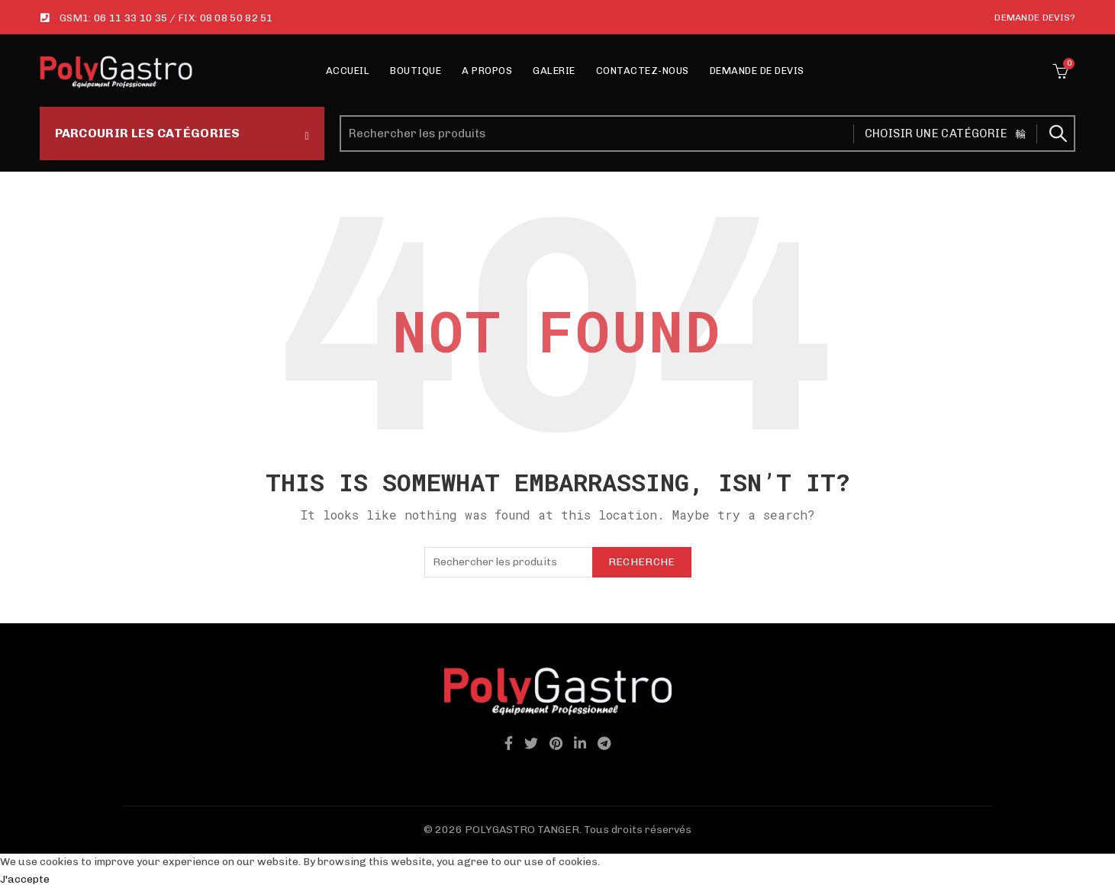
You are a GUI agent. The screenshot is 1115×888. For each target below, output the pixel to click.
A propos (487, 70)
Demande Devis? (1034, 17)
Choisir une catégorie (936, 133)
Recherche (1056, 133)
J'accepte (25, 879)
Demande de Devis (757, 70)
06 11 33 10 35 (130, 18)
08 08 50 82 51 (236, 18)
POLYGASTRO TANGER (522, 829)
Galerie (554, 70)
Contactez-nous (642, 70)
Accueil (348, 70)
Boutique (415, 70)
